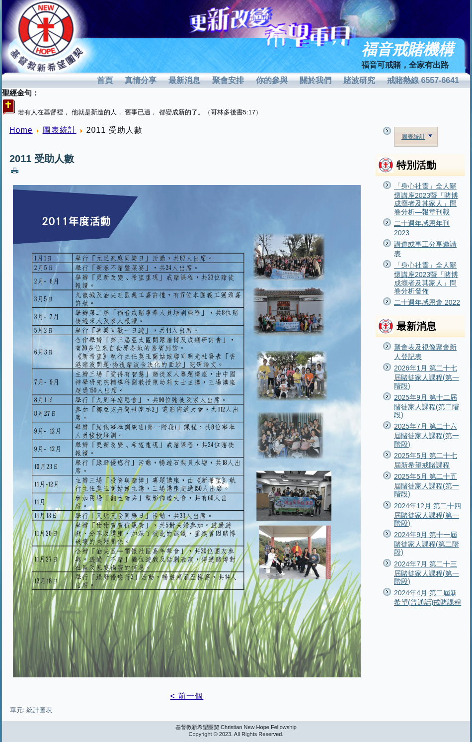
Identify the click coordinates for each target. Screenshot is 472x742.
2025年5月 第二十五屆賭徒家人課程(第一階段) (426, 485)
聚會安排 (228, 80)
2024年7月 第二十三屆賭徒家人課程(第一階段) (426, 572)
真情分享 (141, 80)
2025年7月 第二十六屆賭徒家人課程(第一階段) (426, 435)
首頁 (105, 80)
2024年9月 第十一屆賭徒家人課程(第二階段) (426, 543)
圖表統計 (60, 130)
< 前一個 (187, 696)
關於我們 (315, 80)
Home (21, 130)
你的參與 (272, 80)
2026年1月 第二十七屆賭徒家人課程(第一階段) (426, 376)
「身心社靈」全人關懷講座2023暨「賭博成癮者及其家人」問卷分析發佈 (426, 278)
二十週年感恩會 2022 (427, 302)
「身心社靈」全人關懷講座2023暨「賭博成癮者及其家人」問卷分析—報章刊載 (426, 199)
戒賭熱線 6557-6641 (423, 80)
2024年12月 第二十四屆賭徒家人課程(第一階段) (427, 514)
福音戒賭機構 (407, 49)
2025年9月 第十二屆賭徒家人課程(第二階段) (426, 406)
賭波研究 (359, 80)
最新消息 (184, 80)
